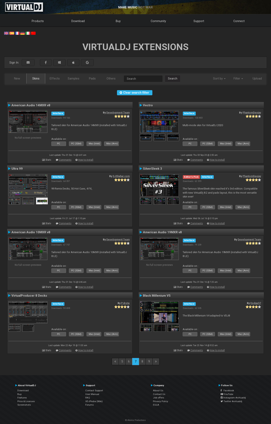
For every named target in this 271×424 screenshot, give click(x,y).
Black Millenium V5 (157, 295)
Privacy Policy (160, 401)
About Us (158, 390)
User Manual (92, 394)
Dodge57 (255, 303)
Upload (257, 78)
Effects (55, 78)
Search (172, 78)
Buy (118, 21)
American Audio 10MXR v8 (30, 232)
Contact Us (159, 394)
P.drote (125, 303)
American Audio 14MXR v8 (30, 105)
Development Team (118, 112)
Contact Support (94, 390)
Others (111, 78)
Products (38, 21)
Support (198, 21)
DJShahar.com (121, 176)
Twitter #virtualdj (231, 401)
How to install (85, 159)
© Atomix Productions (135, 420)
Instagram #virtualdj (233, 397)
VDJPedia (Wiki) (94, 401)
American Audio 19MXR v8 (162, 232)
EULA (156, 404)
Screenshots (24, 404)
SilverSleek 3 (152, 168)
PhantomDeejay (252, 112)
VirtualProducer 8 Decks (29, 295)
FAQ (87, 397)
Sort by (219, 78)
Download (78, 21)
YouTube (227, 394)
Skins (35, 78)
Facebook (227, 390)
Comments (65, 159)
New (17, 78)
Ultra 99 (17, 168)
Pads (92, 78)
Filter (238, 78)
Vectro (148, 105)
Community (158, 21)
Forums (89, 404)
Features (22, 397)
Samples (73, 78)
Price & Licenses (26, 401)
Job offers (158, 397)
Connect (239, 21)
